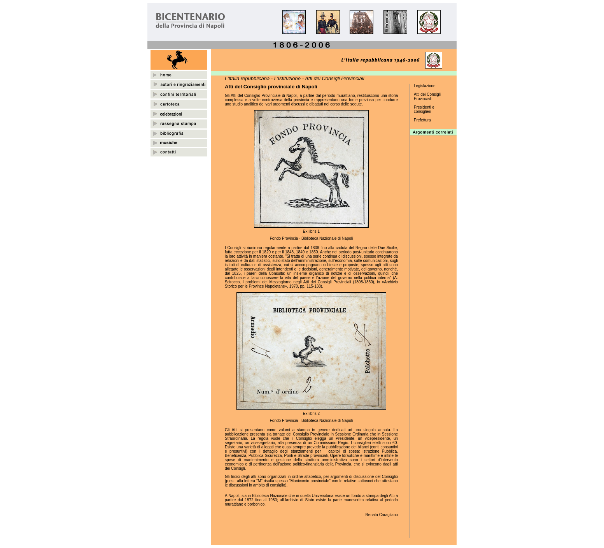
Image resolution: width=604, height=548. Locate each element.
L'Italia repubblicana (247, 78)
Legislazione (425, 86)
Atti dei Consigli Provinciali (427, 96)
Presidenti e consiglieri (424, 109)
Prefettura (422, 120)
